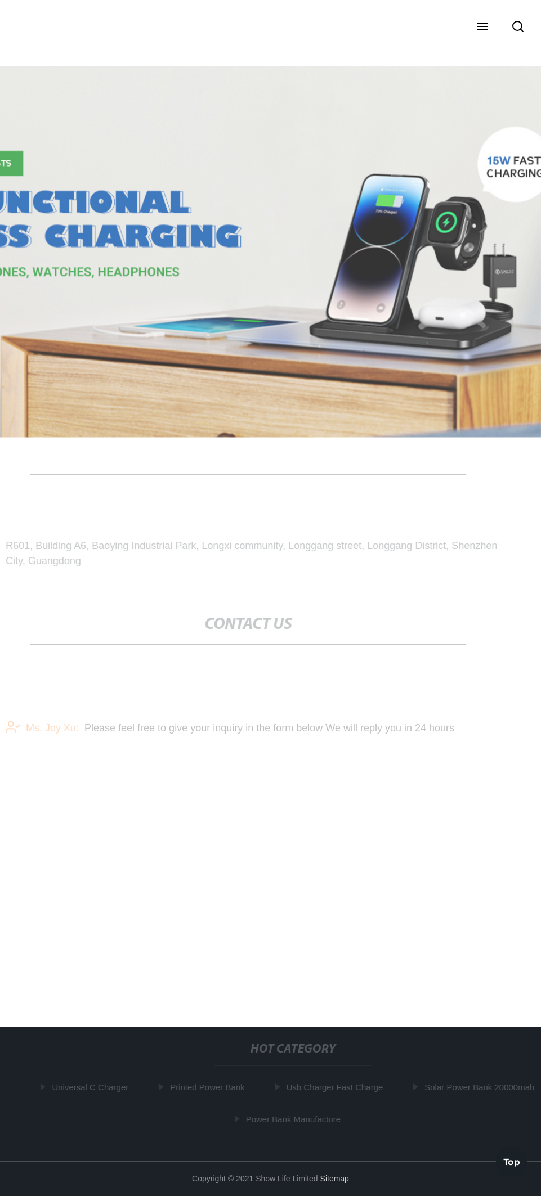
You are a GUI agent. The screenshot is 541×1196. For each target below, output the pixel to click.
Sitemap (334, 1178)
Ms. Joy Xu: (42, 728)
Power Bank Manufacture (294, 1118)
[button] (482, 27)
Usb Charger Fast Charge (335, 1087)
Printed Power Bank (208, 1087)
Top (511, 1162)
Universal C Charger (90, 1087)
